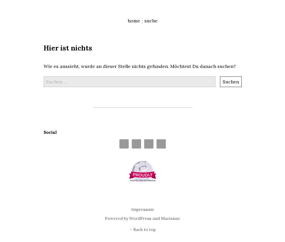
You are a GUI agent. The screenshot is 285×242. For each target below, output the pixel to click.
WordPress (140, 218)
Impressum (142, 209)
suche (151, 20)
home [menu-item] (134, 20)
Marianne (170, 218)
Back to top (142, 229)
